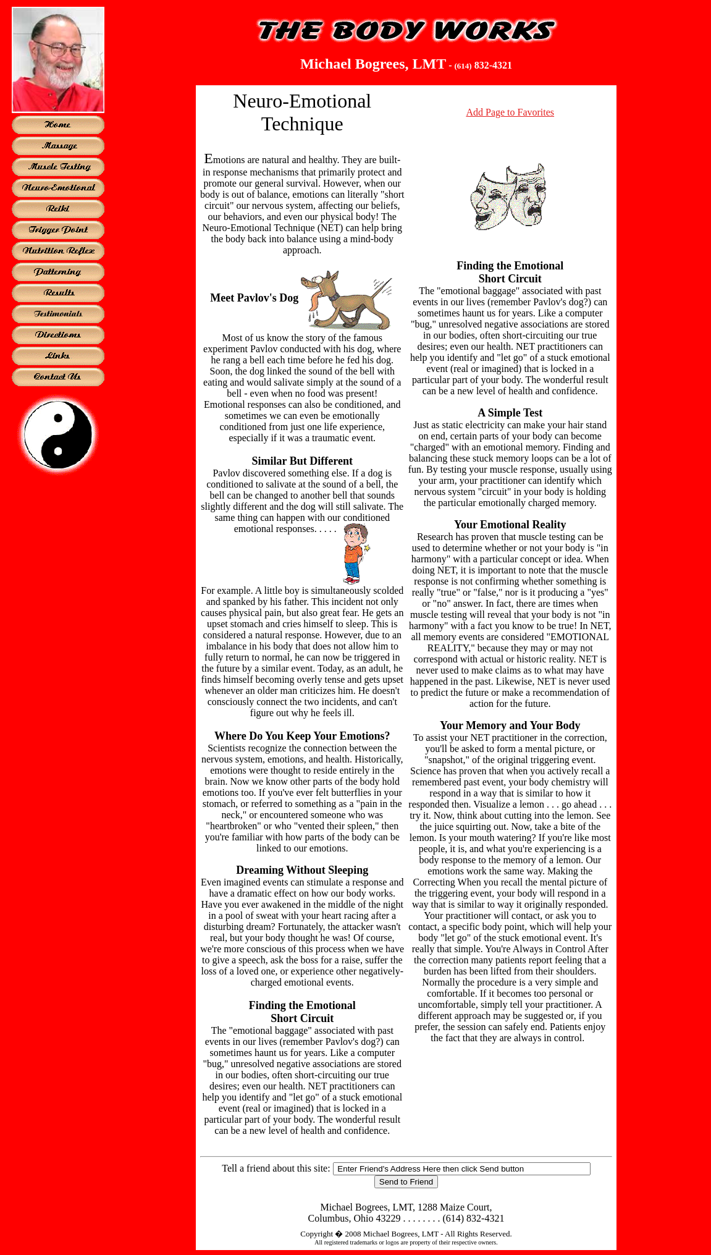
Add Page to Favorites (510, 112)
